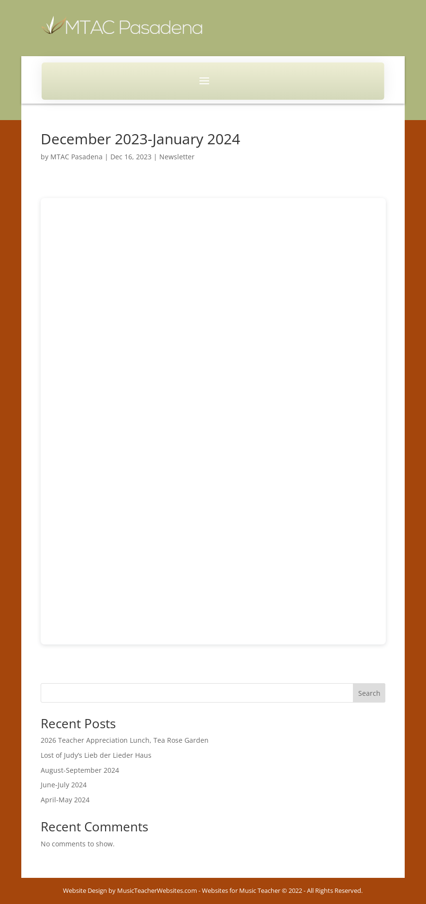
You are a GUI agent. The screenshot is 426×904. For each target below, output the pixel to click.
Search (369, 693)
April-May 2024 (65, 799)
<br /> (213, 421)
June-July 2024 (64, 784)
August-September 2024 (80, 770)
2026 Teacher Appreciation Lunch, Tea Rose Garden (125, 740)
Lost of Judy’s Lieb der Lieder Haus (96, 755)
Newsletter (177, 156)
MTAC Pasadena (76, 156)
